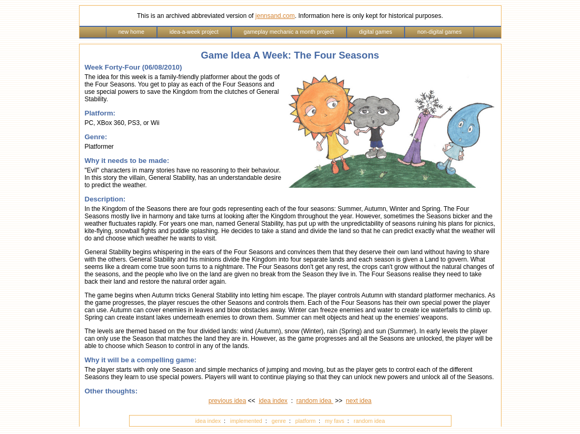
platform (306, 421)
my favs (335, 421)
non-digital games (439, 31)
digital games (375, 31)
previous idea (227, 400)
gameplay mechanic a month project (289, 31)
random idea (315, 400)
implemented (246, 421)
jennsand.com (275, 16)
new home (131, 31)
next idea (359, 400)
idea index (273, 400)
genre (279, 421)
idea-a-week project (194, 31)
